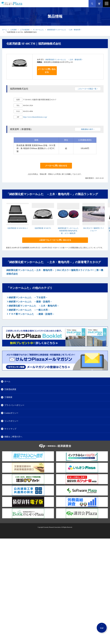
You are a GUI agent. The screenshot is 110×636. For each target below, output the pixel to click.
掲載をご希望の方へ (13, 436)
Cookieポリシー (11, 413)
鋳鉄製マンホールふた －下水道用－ (28, 297)
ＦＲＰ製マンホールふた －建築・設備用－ (31, 314)
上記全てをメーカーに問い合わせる (55, 240)
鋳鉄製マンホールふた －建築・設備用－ (30, 301)
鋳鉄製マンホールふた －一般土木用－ (29, 310)
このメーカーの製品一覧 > (88, 89)
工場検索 (8, 397)
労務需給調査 (10, 389)
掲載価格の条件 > (87, 129)
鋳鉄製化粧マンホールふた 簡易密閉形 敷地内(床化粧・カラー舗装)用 (68, 230)
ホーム (4, 29)
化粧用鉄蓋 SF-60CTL (43, 228)
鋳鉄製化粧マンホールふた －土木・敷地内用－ (64, 29)
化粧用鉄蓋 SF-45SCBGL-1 (17, 228)
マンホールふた (38, 29)
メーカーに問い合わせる (47, 70)
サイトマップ (10, 429)
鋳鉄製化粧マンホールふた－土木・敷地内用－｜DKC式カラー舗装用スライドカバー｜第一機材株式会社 (54, 272)
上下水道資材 (24, 29)
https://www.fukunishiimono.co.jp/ (35, 117)
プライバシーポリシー (14, 405)
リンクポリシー (11, 421)
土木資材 (13, 29)
